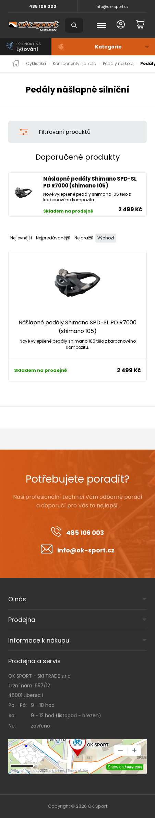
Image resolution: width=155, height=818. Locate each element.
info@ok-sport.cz (112, 6)
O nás (17, 599)
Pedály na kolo (118, 63)
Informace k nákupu (38, 640)
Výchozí (105, 238)
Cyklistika (36, 63)
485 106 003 (42, 6)
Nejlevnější (21, 238)
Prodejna (21, 619)
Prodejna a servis (34, 661)
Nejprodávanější (53, 238)
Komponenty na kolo (74, 63)
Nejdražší (83, 238)
